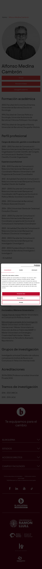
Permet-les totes (21, 293)
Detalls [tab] (21, 270)
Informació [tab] (34, 270)
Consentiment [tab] (7, 270)
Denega (21, 302)
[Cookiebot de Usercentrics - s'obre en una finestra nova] (30, 266)
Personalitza (21, 298)
